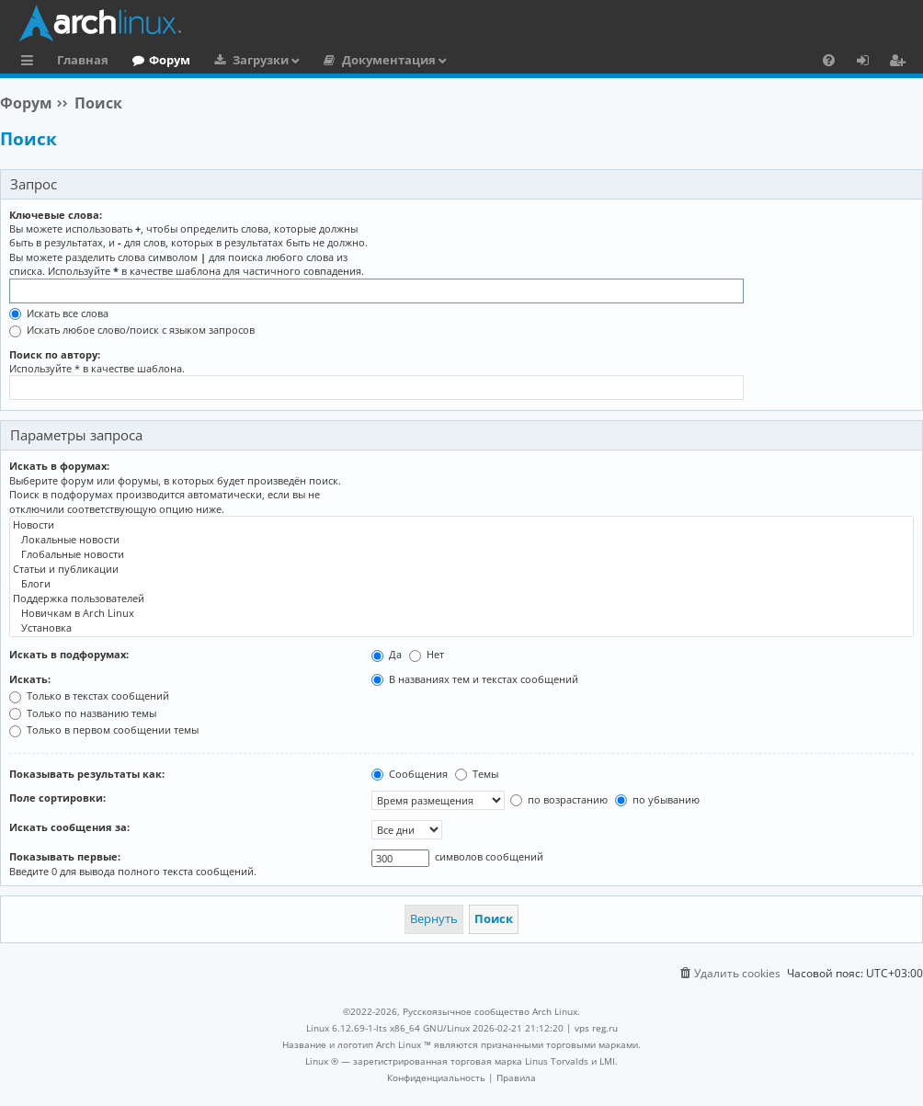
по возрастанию (559, 799)
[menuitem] (829, 60)
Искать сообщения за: (69, 827)
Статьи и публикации (461, 569)
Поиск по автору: (54, 354)
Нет (426, 654)
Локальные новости (461, 539)
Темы (476, 774)
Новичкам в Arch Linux (461, 613)
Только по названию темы (82, 713)
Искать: (30, 679)
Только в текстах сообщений (89, 695)
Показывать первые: (64, 856)
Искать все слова (58, 313)
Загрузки (261, 59)
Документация (389, 59)
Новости (461, 525)
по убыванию (657, 799)
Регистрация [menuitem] (901, 62)
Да (386, 654)
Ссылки (30, 62)
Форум (169, 59)
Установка (461, 628)
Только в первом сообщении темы (104, 729)
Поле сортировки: (57, 797)
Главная (82, 59)
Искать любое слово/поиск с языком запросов (132, 329)
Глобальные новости (461, 554)
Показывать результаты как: (87, 774)
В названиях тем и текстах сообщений (474, 679)
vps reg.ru (596, 1027)
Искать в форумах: (59, 466)
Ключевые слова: (55, 215)
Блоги (461, 583)
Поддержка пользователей (461, 598)
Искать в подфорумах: (69, 654)
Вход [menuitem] (869, 62)
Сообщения (409, 774)
